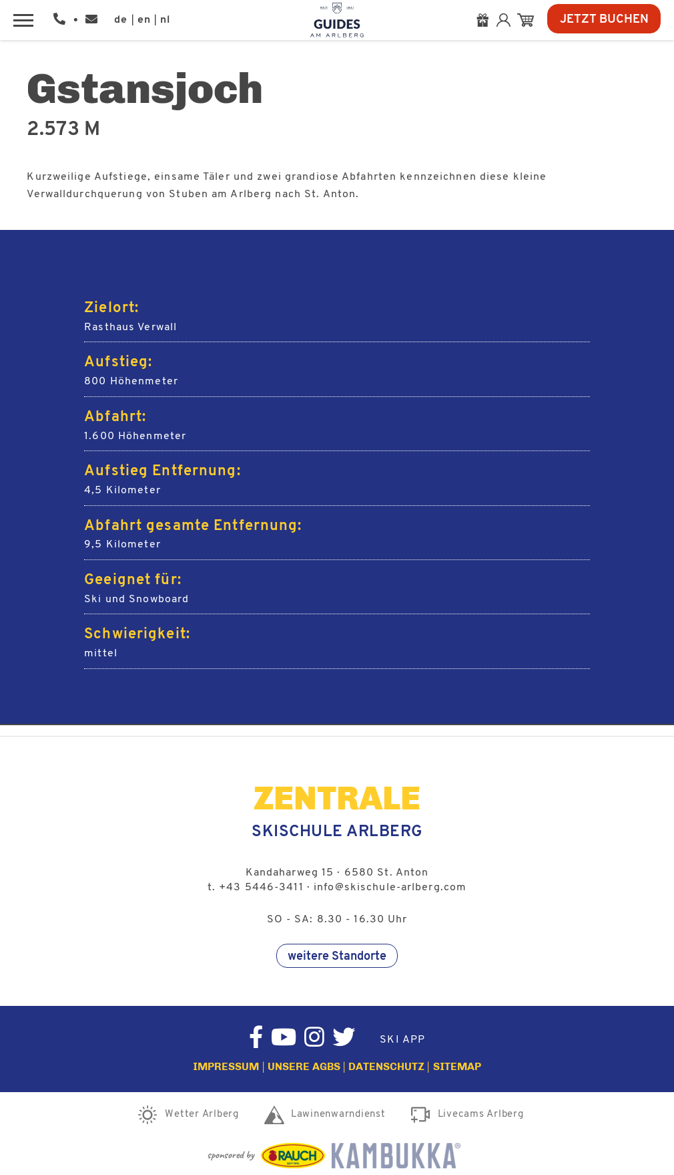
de (120, 20)
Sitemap (457, 1066)
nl (165, 20)
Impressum (226, 1066)
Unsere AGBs (304, 1066)
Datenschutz (386, 1066)
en (144, 20)
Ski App (402, 1040)
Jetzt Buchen (604, 19)
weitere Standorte (337, 956)
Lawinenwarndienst (338, 1114)
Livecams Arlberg (481, 1114)
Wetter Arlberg (202, 1114)
